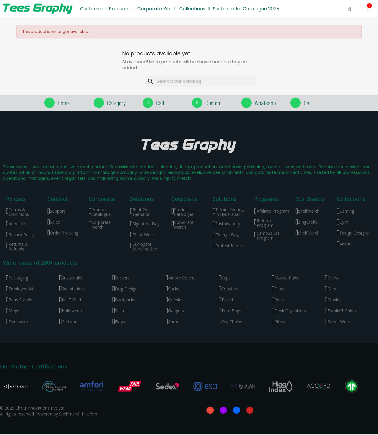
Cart (308, 102)
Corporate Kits (156, 9)
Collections (194, 9)
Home (64, 102)
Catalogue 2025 (261, 8)
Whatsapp (265, 102)
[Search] (200, 81)
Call (160, 102)
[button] (349, 9)
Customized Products (107, 9)
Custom (213, 102)
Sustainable (226, 8)
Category (116, 102)
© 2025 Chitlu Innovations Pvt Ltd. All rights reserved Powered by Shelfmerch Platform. (50, 411)
